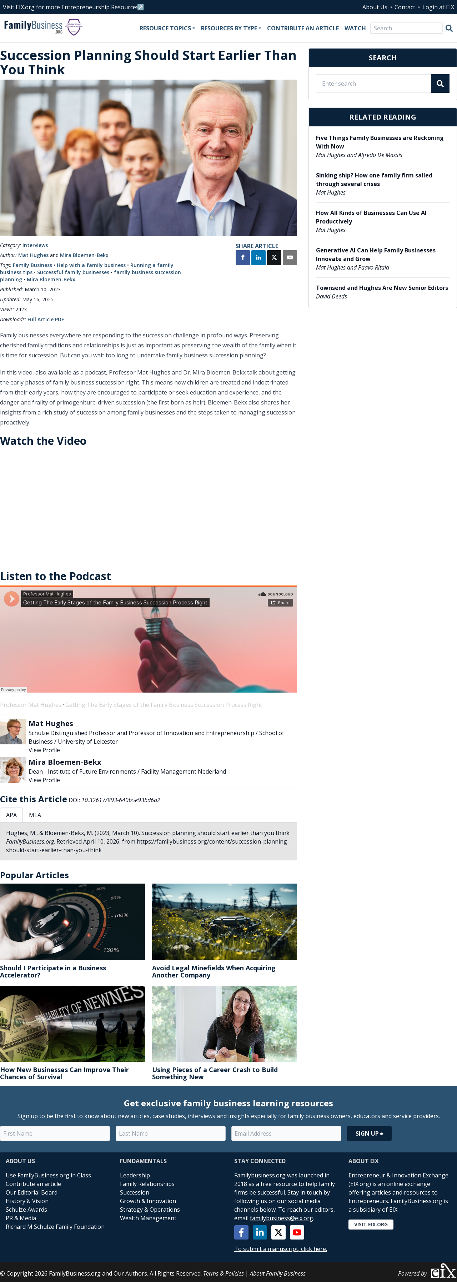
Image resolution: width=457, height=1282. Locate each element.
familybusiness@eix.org (281, 1218)
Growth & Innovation (148, 1201)
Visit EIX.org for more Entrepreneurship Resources (71, 7)
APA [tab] (11, 815)
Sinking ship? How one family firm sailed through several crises (374, 179)
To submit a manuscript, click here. (280, 1249)
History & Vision (27, 1201)
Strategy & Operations (150, 1209)
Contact (405, 7)
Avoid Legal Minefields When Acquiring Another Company (214, 971)
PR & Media (21, 1218)
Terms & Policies (223, 1273)
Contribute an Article (303, 28)
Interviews (35, 245)
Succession (134, 1192)
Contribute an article (33, 1184)
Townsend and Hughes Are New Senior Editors (382, 288)
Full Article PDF (45, 319)
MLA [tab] (35, 815)
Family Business (32, 265)
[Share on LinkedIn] (258, 258)
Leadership (135, 1175)
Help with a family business (91, 265)
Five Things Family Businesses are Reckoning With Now (380, 142)
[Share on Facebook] (243, 258)
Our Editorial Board (31, 1192)
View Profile (44, 750)
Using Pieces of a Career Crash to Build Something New (215, 1073)
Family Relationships (147, 1184)
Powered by (427, 1270)
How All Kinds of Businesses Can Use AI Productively (371, 217)
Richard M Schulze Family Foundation (55, 1227)
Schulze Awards (26, 1209)
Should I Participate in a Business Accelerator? (53, 971)
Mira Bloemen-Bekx (84, 255)
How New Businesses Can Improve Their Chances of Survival (64, 1073)
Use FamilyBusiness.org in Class (48, 1175)
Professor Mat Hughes (30, 705)
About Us (374, 7)
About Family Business (278, 1273)
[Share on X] (274, 258)
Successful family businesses (73, 272)
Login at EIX (438, 7)
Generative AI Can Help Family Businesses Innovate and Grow (376, 254)
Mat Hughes (33, 255)
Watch (355, 28)
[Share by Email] (290, 258)
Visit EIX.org (371, 1224)
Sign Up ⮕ (369, 1133)
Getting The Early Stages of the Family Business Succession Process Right (163, 705)
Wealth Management (148, 1218)
